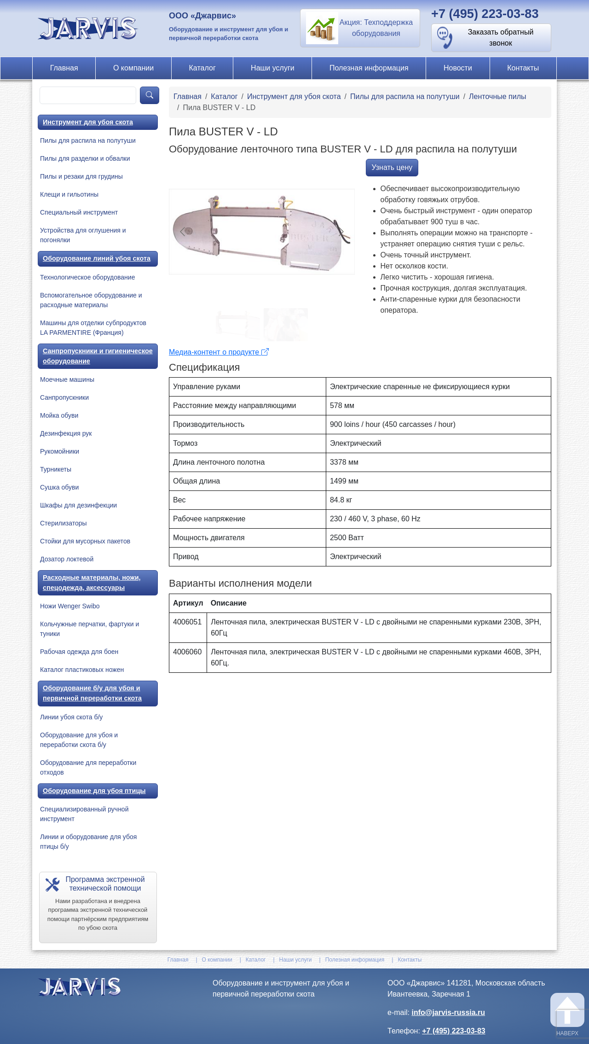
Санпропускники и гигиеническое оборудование (98, 356)
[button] (360, 28)
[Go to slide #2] (286, 324)
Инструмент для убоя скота (88, 122)
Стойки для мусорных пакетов (85, 541)
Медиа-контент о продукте (219, 352)
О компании (133, 68)
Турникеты (55, 469)
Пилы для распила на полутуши (88, 140)
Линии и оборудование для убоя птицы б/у (88, 841)
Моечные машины (67, 379)
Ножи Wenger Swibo (70, 606)
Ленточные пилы (497, 96)
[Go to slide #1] (238, 324)
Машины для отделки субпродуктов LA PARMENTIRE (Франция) (93, 327)
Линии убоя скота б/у (71, 717)
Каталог (202, 68)
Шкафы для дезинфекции (78, 505)
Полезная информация (369, 68)
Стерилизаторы (63, 523)
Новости (458, 68)
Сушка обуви (59, 487)
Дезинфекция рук (66, 433)
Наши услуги (272, 68)
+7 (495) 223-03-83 (485, 13)
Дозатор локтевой (66, 559)
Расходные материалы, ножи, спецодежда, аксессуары (92, 582)
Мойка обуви (59, 415)
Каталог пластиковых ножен (82, 669)
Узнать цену (392, 167)
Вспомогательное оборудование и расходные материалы (91, 300)
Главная (64, 68)
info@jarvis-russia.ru (448, 1012)
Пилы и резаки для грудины (81, 176)
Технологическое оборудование (87, 277)
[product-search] (88, 95)
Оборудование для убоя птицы (94, 790)
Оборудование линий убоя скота (96, 258)
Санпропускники (64, 397)
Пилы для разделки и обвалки (85, 158)
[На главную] (89, 28)
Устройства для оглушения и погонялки (83, 235)
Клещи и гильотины (69, 194)
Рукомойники (59, 451)
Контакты (523, 68)
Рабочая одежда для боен (79, 651)
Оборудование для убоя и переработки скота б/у (79, 739)
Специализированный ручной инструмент (84, 813)
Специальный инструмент (79, 212)
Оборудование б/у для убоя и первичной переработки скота (92, 693)
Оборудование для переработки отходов (88, 767)
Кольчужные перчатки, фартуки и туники (89, 628)
